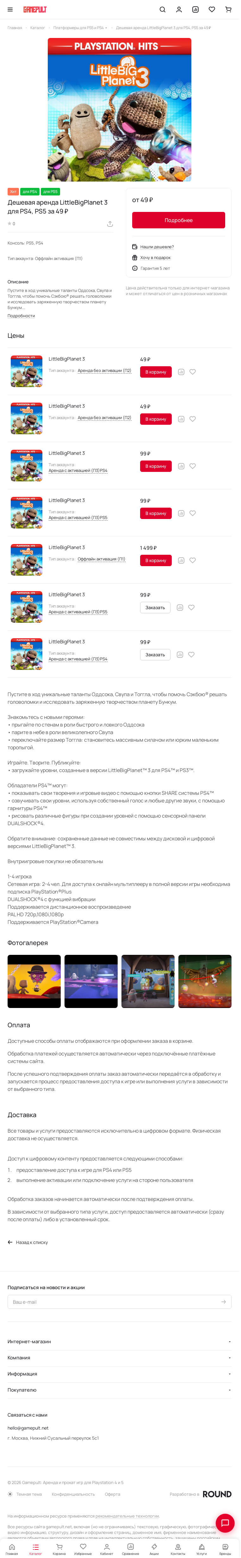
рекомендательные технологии (127, 1516)
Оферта (112, 1494)
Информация (22, 1373)
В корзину (155, 372)
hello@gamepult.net (28, 1428)
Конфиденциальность (73, 1494)
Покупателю (22, 1390)
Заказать (155, 607)
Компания (19, 1357)
